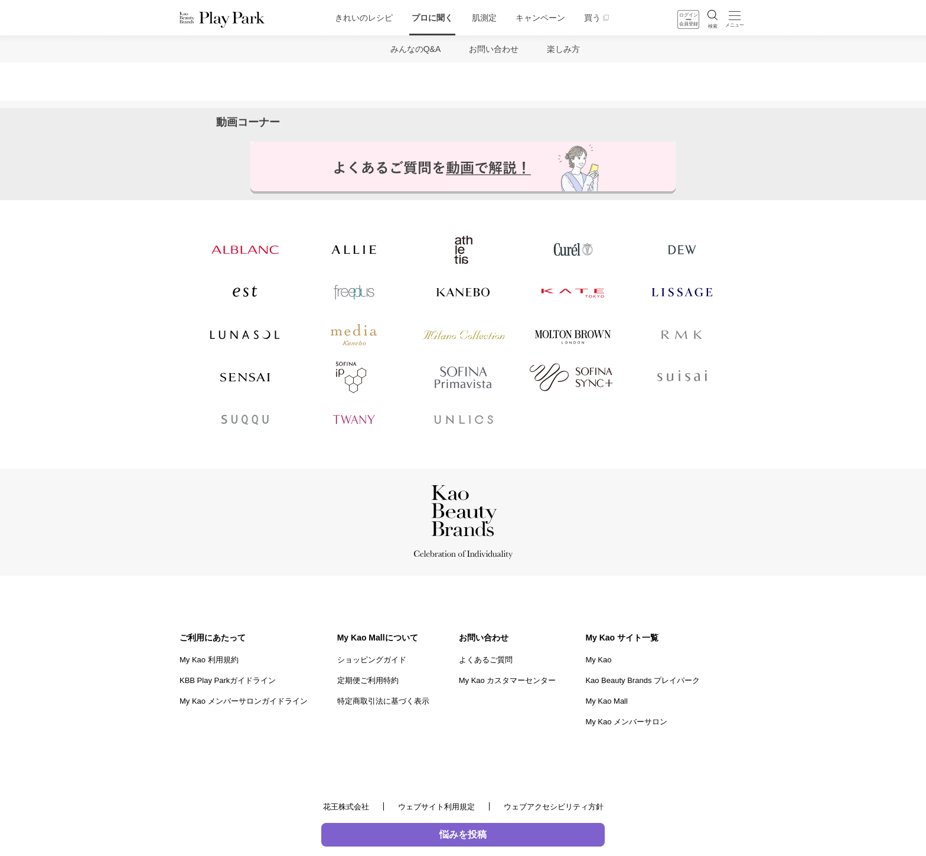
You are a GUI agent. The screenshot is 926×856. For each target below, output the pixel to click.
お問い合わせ (494, 49)
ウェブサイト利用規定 (436, 807)
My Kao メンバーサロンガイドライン (244, 701)
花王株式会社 (346, 807)
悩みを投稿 (463, 834)
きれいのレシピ (364, 17)
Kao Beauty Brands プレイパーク (642, 680)
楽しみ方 (563, 49)
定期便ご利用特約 (368, 680)
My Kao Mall (606, 701)
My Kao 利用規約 (209, 660)
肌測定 (484, 17)
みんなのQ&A (415, 49)
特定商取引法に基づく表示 (383, 701)
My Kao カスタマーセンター (507, 680)
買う (592, 17)
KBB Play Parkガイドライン (228, 680)
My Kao (598, 660)
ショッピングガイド (371, 660)
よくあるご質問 (486, 660)
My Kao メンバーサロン (626, 722)
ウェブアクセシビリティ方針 (554, 807)
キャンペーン (540, 17)
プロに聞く (432, 17)
